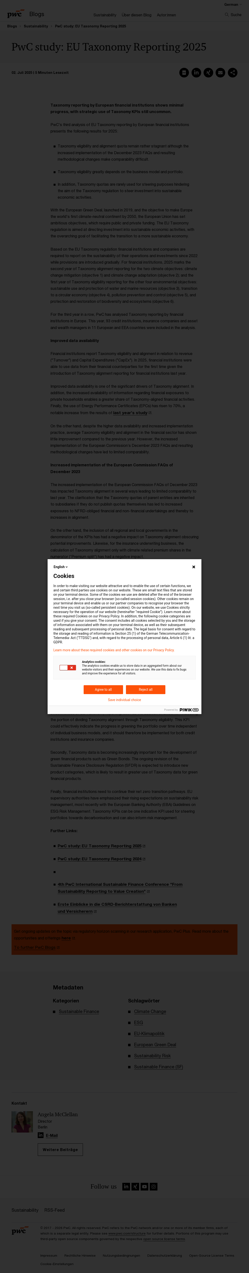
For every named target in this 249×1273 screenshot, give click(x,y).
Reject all (146, 689)
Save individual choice (124, 700)
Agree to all (103, 689)
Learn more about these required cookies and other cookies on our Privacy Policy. (114, 650)
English (61, 567)
